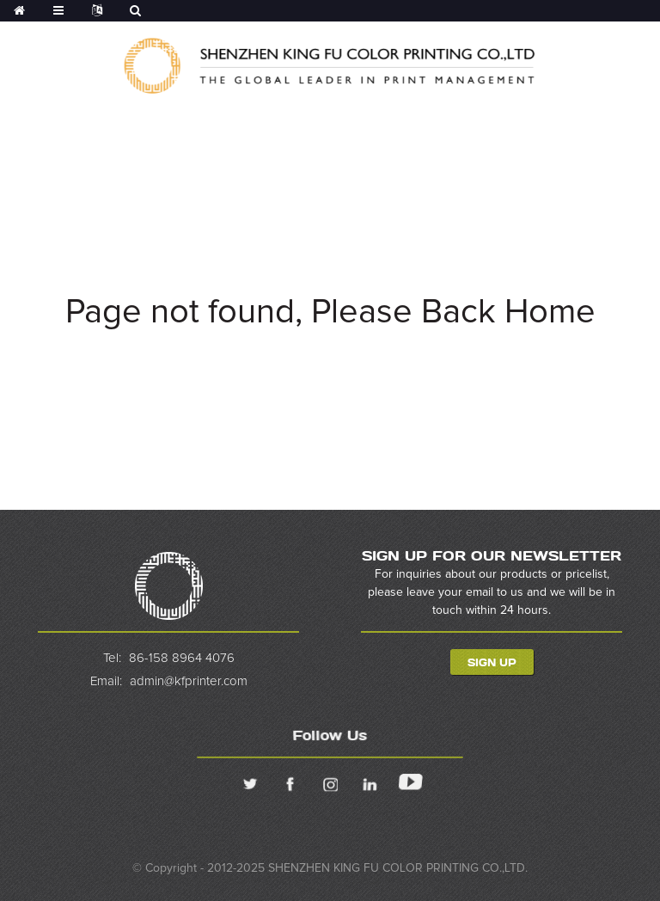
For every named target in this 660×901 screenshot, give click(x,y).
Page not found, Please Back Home (330, 312)
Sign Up (492, 662)
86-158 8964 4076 (181, 658)
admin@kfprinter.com (188, 681)
